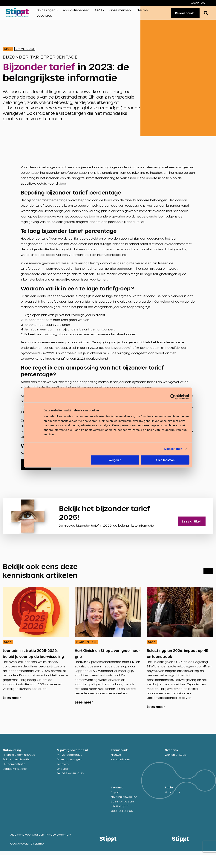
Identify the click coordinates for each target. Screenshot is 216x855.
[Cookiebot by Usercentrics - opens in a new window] (173, 397)
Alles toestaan (165, 460)
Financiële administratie (19, 758)
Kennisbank (182, 15)
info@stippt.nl (120, 810)
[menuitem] (200, 3)
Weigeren (115, 460)
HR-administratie (14, 768)
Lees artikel (195, 523)
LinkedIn (174, 796)
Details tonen (173, 448)
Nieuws (142, 12)
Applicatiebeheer (76, 12)
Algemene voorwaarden (27, 838)
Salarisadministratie (16, 763)
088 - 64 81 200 (122, 814)
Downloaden (35, 468)
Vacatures (198, 2)
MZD (98, 12)
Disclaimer (38, 847)
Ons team (63, 772)
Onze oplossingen (69, 763)
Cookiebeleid (19, 847)
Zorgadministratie (15, 772)
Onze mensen (120, 12)
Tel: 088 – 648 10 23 (70, 777)
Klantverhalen (120, 763)
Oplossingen (45, 12)
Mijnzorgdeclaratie (69, 758)
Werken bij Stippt (176, 758)
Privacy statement (58, 838)
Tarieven (63, 768)
